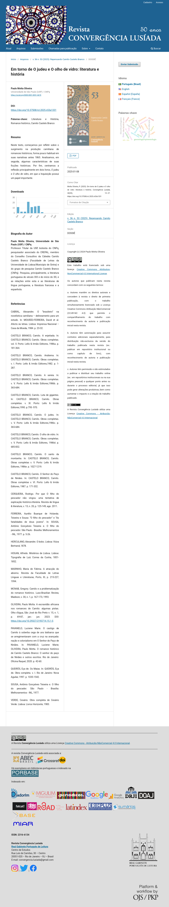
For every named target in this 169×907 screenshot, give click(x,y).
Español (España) (131, 94)
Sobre (85, 48)
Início (13, 59)
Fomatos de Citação (79, 202)
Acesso (159, 2)
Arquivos (21, 48)
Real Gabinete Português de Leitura (29, 846)
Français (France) (131, 99)
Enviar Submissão (129, 64)
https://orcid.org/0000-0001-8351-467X (26, 95)
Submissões (37, 48)
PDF (74, 155)
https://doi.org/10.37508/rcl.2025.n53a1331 (33, 110)
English (125, 89)
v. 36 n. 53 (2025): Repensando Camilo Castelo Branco (58, 59)
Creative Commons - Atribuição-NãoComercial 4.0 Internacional (97, 743)
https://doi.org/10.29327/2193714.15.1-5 (32, 621)
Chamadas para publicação (63, 48)
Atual (8, 48)
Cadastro (147, 2)
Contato (99, 48)
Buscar (156, 48)
